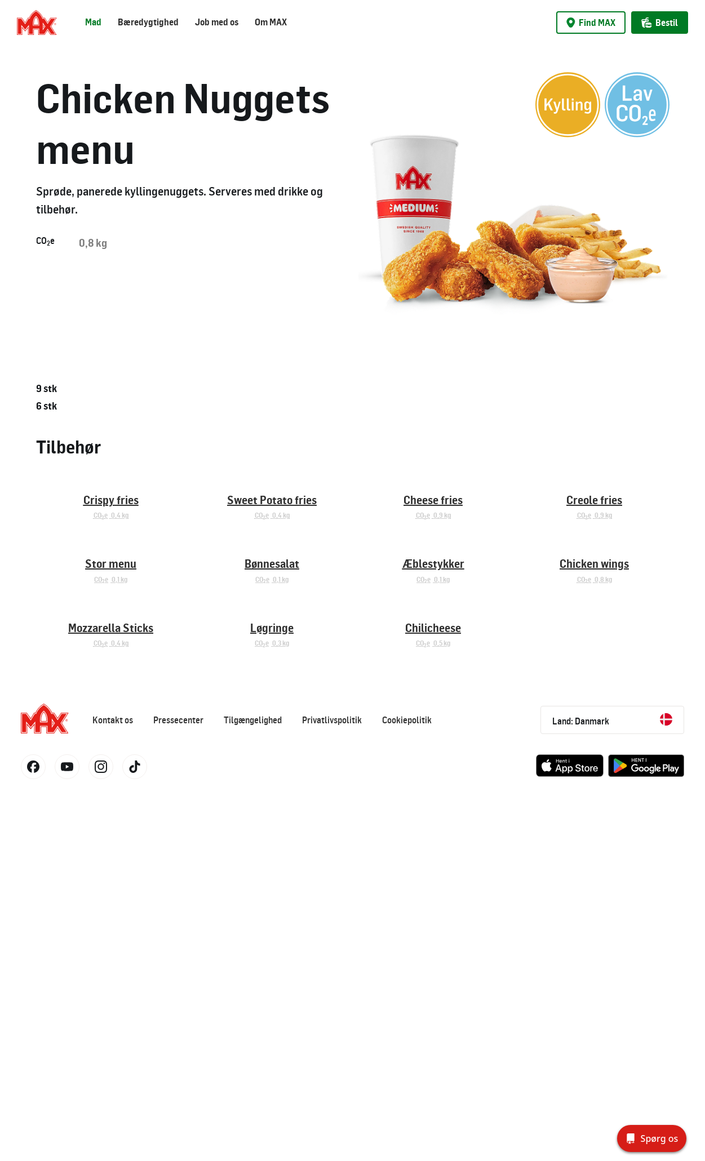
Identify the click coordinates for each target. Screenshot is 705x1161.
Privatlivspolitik (332, 1083)
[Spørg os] (652, 1138)
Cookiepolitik (407, 1083)
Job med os (216, 22)
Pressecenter (178, 1083)
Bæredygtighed (148, 22)
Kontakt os (112, 1083)
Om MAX (271, 22)
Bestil (659, 22)
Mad (93, 22)
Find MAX (590, 22)
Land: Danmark (612, 1084)
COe (45, 241)
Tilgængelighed (253, 1083)
